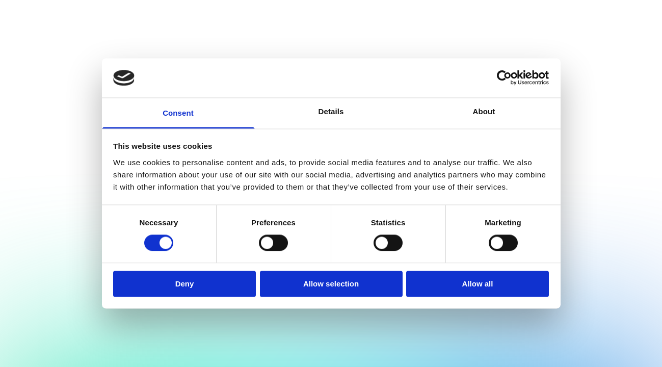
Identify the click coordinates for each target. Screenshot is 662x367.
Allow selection (331, 283)
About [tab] (484, 111)
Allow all (477, 283)
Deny (184, 283)
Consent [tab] (178, 113)
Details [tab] (331, 111)
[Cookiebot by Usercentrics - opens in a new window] (504, 78)
